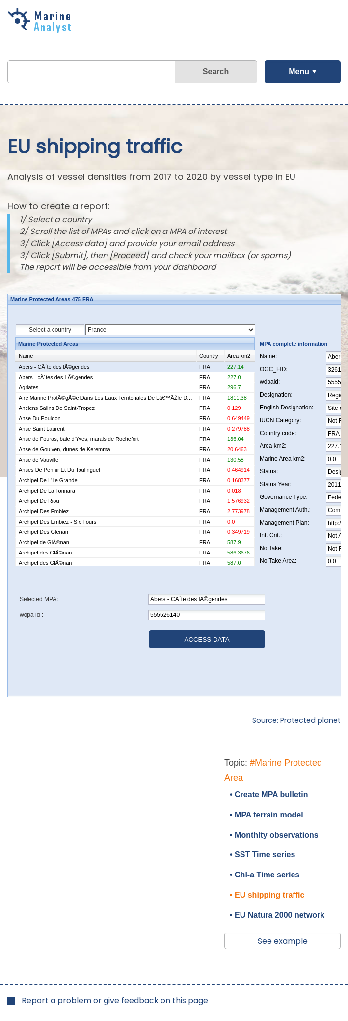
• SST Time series (262, 854)
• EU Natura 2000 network (277, 915)
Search (216, 71)
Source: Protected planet (296, 720)
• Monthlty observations (274, 835)
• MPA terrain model (266, 815)
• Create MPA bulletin (269, 794)
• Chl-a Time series (264, 875)
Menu (299, 71)
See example (283, 941)
